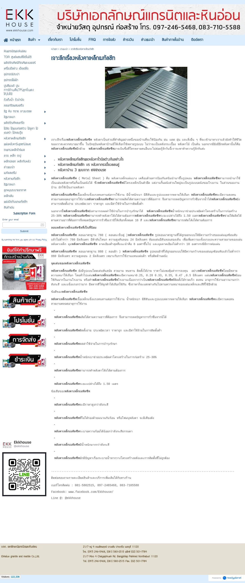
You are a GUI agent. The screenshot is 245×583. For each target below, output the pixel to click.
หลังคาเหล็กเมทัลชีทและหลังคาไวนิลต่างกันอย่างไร (90, 160)
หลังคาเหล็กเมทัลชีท (77, 264)
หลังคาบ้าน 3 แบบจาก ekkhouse (82, 171)
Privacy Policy (41, 240)
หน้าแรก (54, 49)
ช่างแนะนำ (64, 49)
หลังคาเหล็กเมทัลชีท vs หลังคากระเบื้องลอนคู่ (88, 165)
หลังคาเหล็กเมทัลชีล (69, 228)
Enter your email (10, 219)
